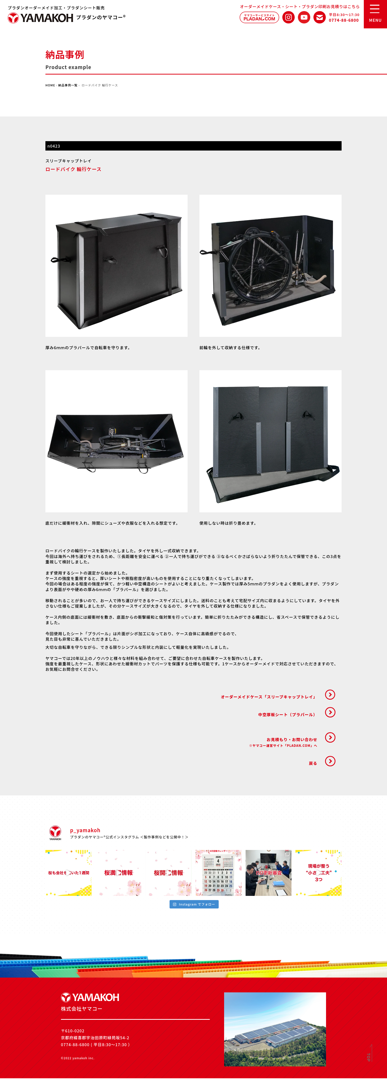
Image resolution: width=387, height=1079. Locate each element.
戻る (313, 764)
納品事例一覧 (68, 85)
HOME (50, 85)
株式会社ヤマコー (41, 17)
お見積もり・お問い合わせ (283, 742)
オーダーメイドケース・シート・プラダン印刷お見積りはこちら (300, 6)
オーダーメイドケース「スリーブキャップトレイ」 (268, 697)
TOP (369, 1057)
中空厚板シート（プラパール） (287, 715)
